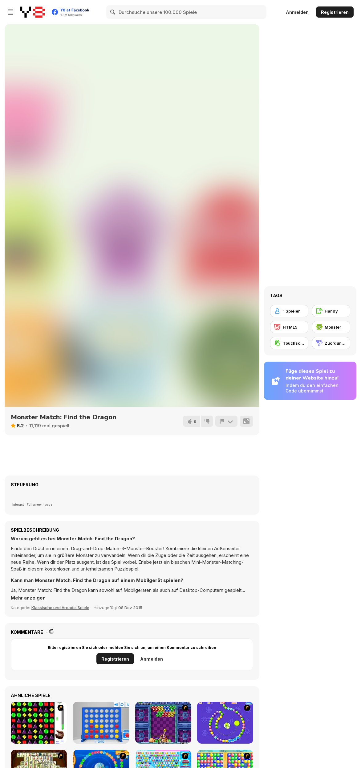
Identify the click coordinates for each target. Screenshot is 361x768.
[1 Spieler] (289, 311)
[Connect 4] (101, 723)
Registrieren (335, 12)
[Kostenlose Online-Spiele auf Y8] (32, 12)
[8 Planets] (225, 723)
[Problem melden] (226, 421)
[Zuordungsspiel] (331, 343)
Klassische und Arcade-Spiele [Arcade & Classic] (60, 607)
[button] (28, 598)
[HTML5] (289, 327)
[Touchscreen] (289, 343)
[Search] (113, 12)
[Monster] (331, 327)
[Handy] (331, 311)
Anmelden (297, 12)
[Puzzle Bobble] (163, 723)
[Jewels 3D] (39, 723)
